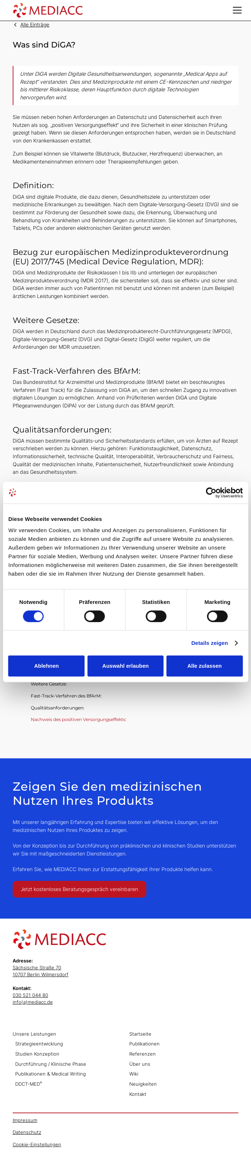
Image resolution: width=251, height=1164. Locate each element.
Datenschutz (27, 1132)
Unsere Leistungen (34, 1034)
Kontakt (137, 1094)
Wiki (133, 1074)
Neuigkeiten (143, 1084)
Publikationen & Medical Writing (50, 1074)
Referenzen (142, 1054)
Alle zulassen (204, 666)
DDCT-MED (28, 1084)
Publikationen (144, 1044)
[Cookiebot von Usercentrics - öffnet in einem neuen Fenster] (211, 492)
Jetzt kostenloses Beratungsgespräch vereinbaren (79, 889)
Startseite (140, 1034)
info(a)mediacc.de (33, 1002)
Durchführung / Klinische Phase (50, 1064)
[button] (237, 10)
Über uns (139, 1064)
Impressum (25, 1120)
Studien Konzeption (37, 1054)
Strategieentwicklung (39, 1044)
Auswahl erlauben (125, 666)
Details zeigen (209, 643)
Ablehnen (46, 666)
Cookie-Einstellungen (37, 1144)
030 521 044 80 (30, 995)
